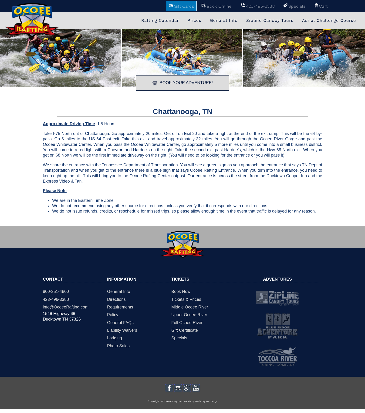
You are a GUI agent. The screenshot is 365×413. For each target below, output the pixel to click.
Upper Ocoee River (189, 314)
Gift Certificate (184, 330)
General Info (118, 291)
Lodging (114, 338)
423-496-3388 (56, 299)
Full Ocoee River (187, 322)
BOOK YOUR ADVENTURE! (182, 82)
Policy (112, 314)
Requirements (120, 307)
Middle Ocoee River (189, 307)
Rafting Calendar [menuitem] (160, 20)
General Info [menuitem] (224, 20)
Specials (179, 338)
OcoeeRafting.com (173, 405)
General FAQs (120, 322)
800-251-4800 (56, 291)
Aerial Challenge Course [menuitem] (329, 20)
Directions (116, 299)
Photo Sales (118, 346)
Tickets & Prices (186, 299)
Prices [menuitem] (194, 20)
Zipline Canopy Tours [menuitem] (270, 20)
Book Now (180, 291)
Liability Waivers (122, 330)
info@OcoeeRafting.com (65, 307)
